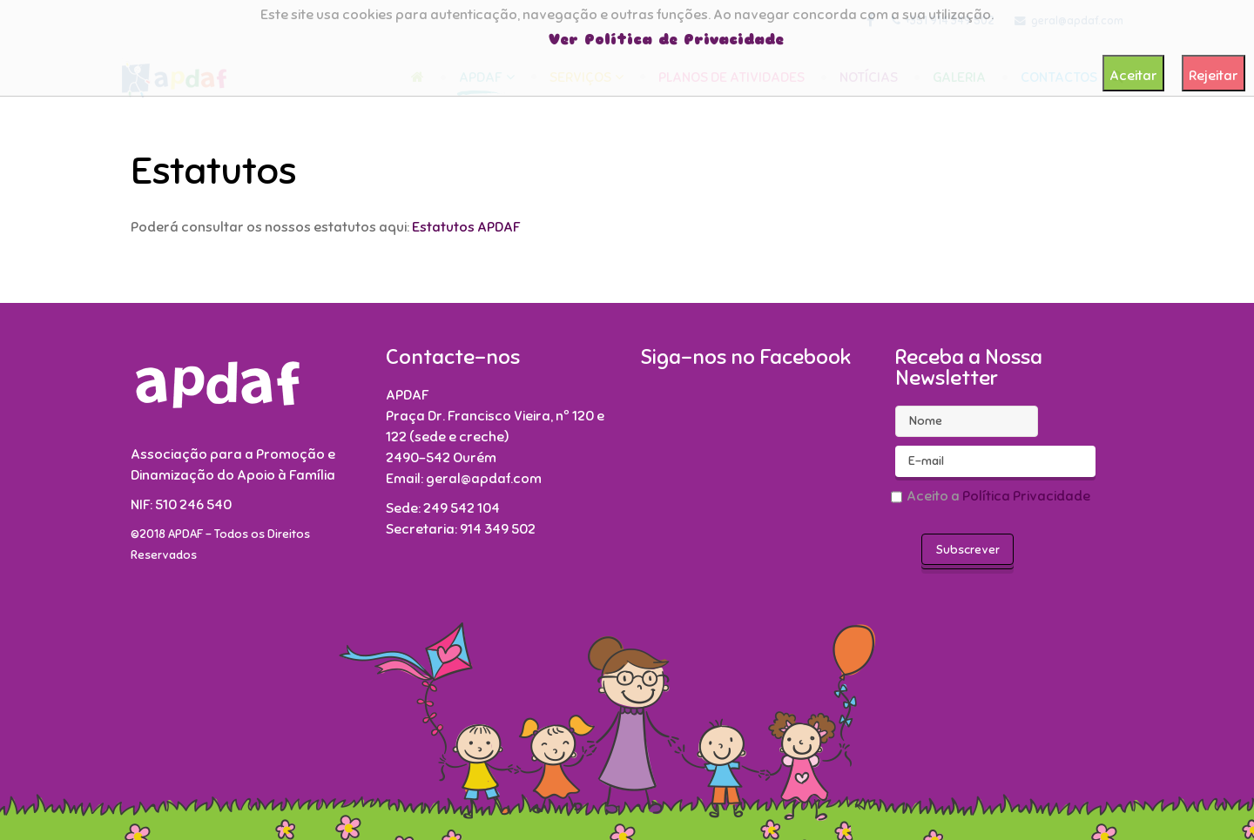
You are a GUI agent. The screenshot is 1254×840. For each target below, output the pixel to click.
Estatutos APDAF (465, 227)
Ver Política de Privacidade (666, 40)
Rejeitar (1213, 75)
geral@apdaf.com (484, 478)
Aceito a (992, 499)
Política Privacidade (1026, 496)
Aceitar (1133, 75)
